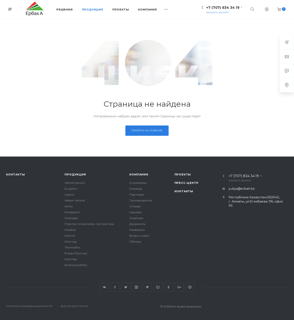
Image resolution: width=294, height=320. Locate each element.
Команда (135, 188)
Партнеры (136, 194)
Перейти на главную (147, 130)
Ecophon (71, 188)
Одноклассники (168, 287)
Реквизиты (137, 229)
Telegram (147, 287)
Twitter (125, 287)
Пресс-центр (186, 182)
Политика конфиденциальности (29, 306)
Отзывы (135, 206)
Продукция (75, 174)
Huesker (70, 229)
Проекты (182, 174)
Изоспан (71, 259)
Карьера (135, 212)
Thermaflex (72, 247)
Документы (137, 224)
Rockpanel (72, 212)
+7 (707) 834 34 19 (222, 8)
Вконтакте (104, 287)
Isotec (69, 206)
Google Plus (179, 287)
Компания (138, 174)
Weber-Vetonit (75, 200)
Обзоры (135, 241)
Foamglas (71, 218)
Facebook (115, 287)
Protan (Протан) (76, 253)
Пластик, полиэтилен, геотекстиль (89, 224)
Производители (140, 200)
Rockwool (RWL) (76, 265)
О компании (137, 182)
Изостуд (71, 241)
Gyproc (70, 194)
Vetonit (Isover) (75, 182)
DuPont (70, 235)
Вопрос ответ (139, 235)
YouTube (157, 287)
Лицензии (136, 218)
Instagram (136, 287)
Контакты (15, 174)
